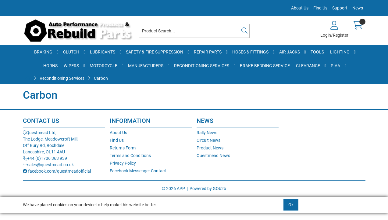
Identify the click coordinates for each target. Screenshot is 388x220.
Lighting (340, 52)
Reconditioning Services (201, 65)
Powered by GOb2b (208, 188)
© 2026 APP (173, 188)
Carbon (101, 78)
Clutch (71, 52)
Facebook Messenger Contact (138, 170)
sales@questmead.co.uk (48, 164)
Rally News (207, 132)
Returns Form (123, 147)
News (357, 8)
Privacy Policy (123, 163)
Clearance (308, 65)
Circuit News (208, 140)
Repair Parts (208, 52)
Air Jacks (289, 52)
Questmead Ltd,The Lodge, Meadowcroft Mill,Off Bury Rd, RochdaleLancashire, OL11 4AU (50, 142)
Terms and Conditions (130, 155)
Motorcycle (103, 65)
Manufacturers (145, 65)
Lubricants (102, 52)
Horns (50, 65)
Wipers (71, 65)
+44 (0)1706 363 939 (45, 158)
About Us (299, 8)
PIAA (335, 65)
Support (339, 8)
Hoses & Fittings (250, 52)
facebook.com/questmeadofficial (57, 171)
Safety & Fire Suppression (154, 52)
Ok (291, 204)
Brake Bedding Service (265, 65)
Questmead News (213, 155)
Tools (317, 52)
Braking (43, 52)
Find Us (320, 8)
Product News (210, 147)
